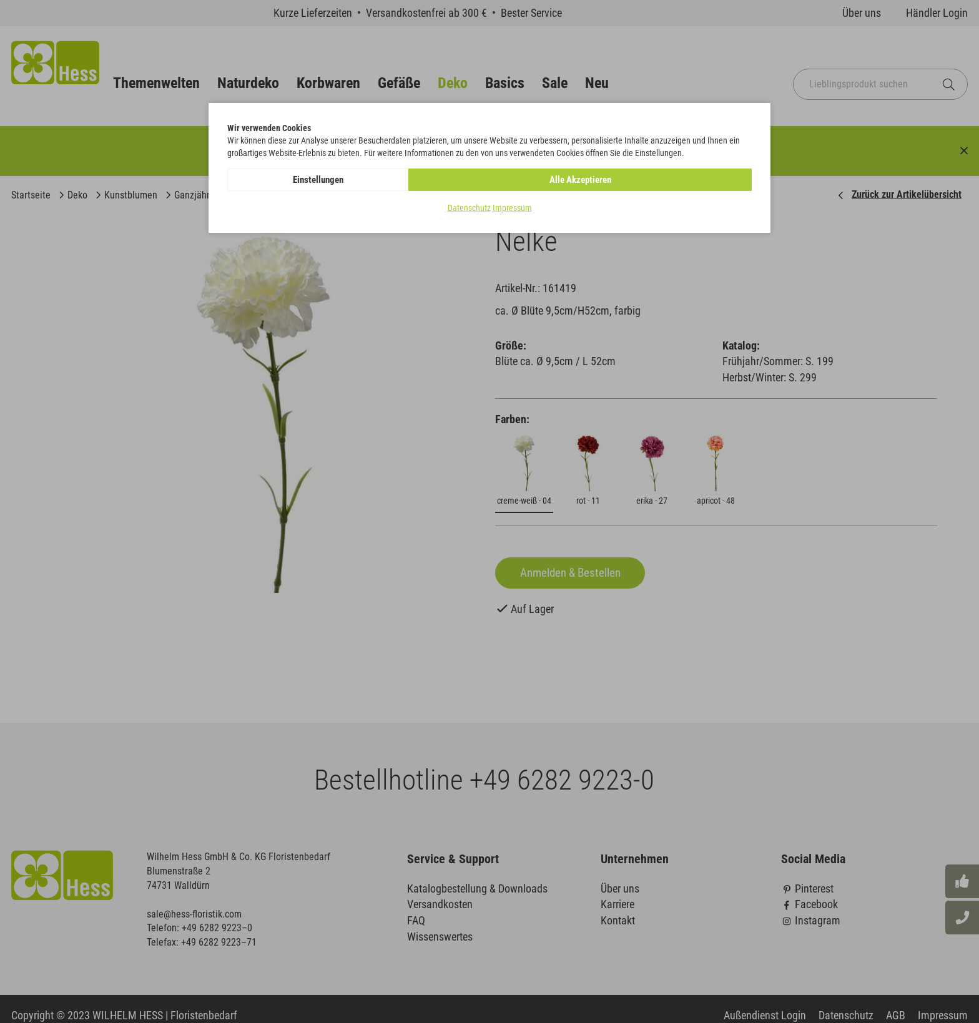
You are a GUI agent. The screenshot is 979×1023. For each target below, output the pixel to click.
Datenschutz (469, 208)
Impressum (512, 208)
